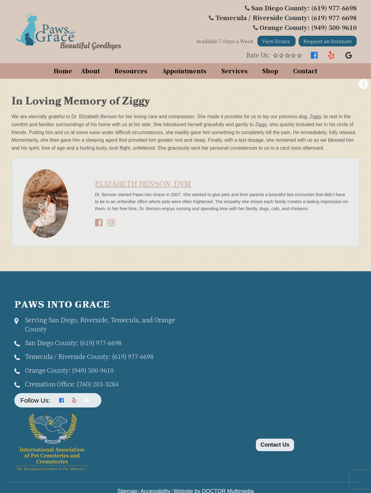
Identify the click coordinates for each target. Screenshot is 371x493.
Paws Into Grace (62, 305)
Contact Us (274, 445)
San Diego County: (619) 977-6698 (304, 7)
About (90, 71)
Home (63, 71)
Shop (270, 71)
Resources (131, 71)
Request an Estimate (327, 41)
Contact (305, 71)
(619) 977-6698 (73, 342)
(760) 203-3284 (71, 383)
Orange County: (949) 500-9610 (308, 27)
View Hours (276, 41)
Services (234, 71)
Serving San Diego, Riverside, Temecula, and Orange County (100, 324)
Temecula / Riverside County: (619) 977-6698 (286, 17)
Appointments (184, 71)
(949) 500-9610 (69, 370)
